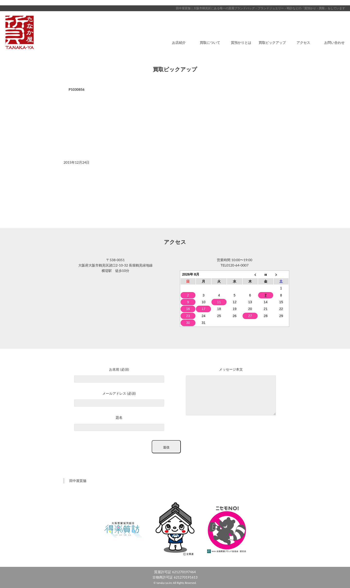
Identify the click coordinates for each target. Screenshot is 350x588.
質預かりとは (241, 42)
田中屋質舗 (77, 481)
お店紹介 (179, 42)
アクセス (303, 42)
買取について (210, 42)
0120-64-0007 (237, 265)
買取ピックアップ (272, 42)
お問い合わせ (334, 42)
